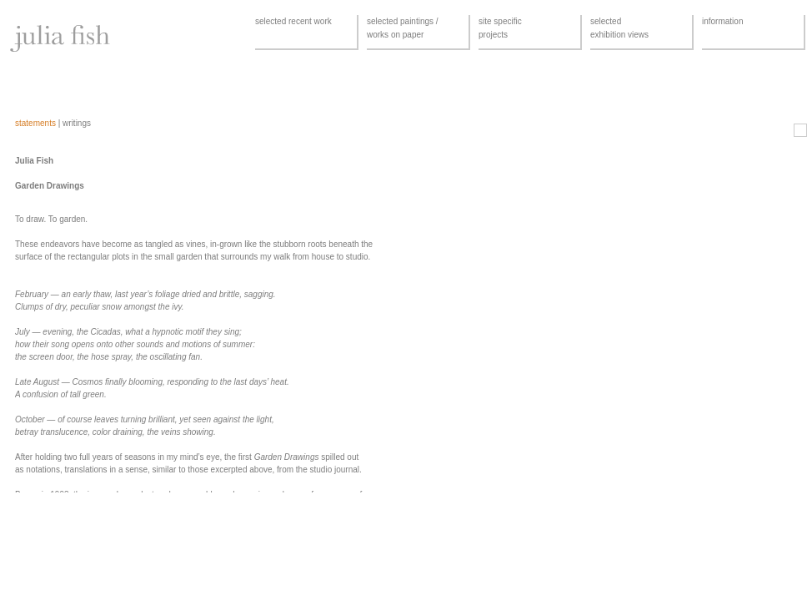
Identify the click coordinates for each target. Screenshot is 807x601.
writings (77, 123)
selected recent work (293, 21)
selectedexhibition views (619, 28)
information (722, 21)
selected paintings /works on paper (403, 28)
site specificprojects (500, 28)
